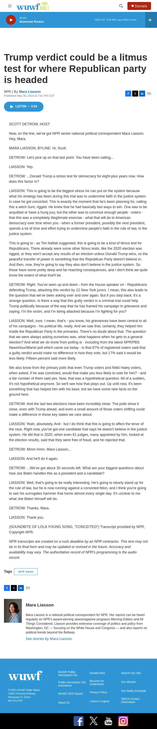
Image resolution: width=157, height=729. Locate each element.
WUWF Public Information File (67, 674)
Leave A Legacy (99, 701)
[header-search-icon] (121, 6)
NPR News (25, 571)
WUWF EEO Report (70, 693)
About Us (64, 702)
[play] (11, 20)
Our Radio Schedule (133, 690)
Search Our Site (131, 673)
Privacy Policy (98, 692)
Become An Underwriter (97, 683)
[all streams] (151, 20)
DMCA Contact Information (130, 700)
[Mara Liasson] (13, 611)
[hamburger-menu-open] (9, 6)
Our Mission (128, 682)
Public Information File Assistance (72, 684)
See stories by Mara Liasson (49, 638)
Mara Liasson (30, 92)
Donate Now (97, 673)
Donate (141, 6)
